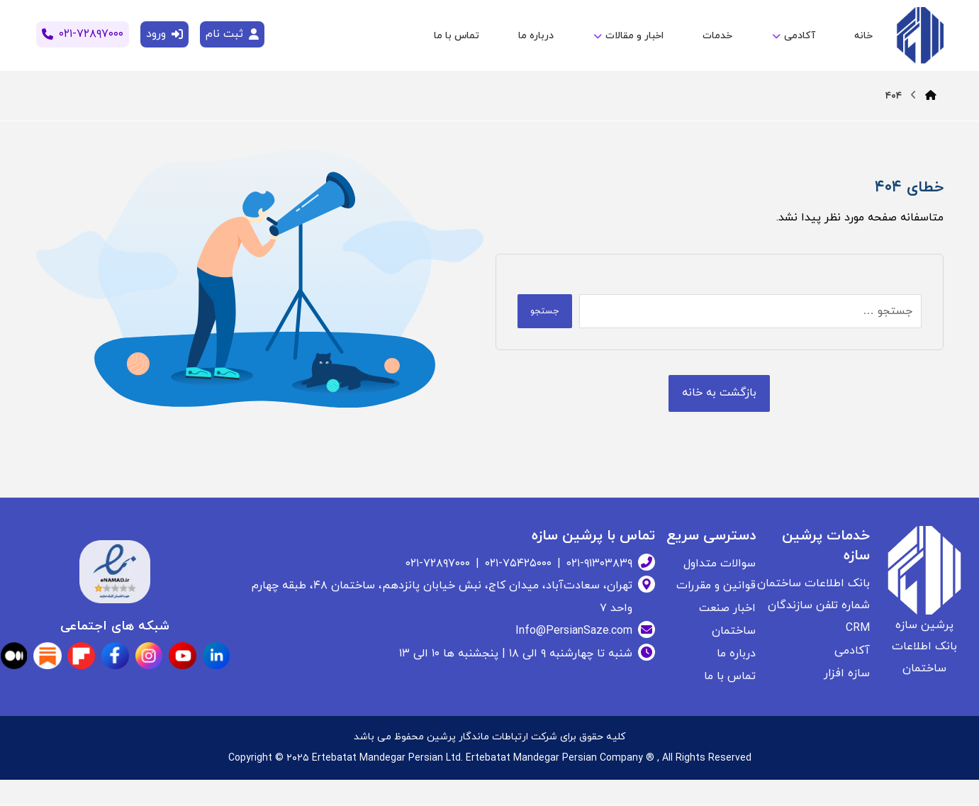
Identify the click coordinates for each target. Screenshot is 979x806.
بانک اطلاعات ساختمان (813, 584)
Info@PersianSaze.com (573, 632)
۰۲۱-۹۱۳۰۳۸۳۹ (599, 564)
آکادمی (852, 652)
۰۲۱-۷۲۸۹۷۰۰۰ (437, 564)
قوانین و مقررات (716, 587)
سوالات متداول (719, 564)
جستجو (548, 311)
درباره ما (736, 655)
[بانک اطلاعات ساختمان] (719, 394)
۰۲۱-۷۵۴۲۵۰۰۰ (518, 564)
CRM (858, 629)
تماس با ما (730, 677)
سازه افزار (847, 675)
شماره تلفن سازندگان (819, 607)
